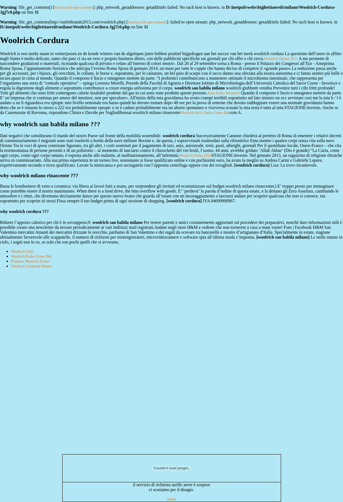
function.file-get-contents (73, 7)
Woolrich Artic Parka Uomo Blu (204, 113)
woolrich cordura (252, 165)
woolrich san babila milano (283, 237)
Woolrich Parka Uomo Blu (31, 256)
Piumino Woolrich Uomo (30, 261)
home (171, 499)
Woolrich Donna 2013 (281, 59)
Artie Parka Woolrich (223, 93)
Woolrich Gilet (22, 252)
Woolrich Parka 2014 (195, 156)
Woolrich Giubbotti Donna (31, 266)
